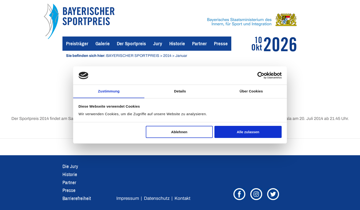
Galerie (102, 43)
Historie (177, 43)
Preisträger (77, 43)
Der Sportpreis (131, 43)
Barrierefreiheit (76, 198)
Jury (157, 43)
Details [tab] (180, 91)
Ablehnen (179, 132)
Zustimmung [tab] (109, 91)
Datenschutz (157, 198)
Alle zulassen (248, 132)
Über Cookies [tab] (251, 91)
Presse (221, 43)
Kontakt (182, 198)
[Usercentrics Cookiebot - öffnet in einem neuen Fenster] (261, 75)
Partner (199, 43)
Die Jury (70, 166)
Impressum (127, 198)
